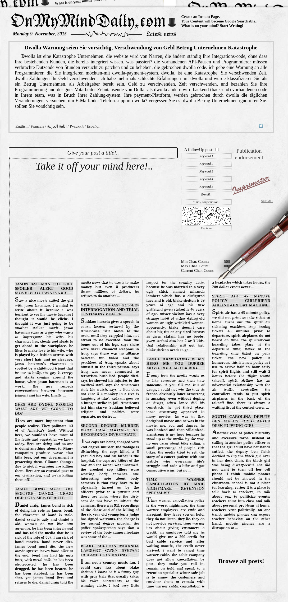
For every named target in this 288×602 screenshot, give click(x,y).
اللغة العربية (57, 126)
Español (93, 126)
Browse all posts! (241, 561)
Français (37, 126)
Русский (77, 126)
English (21, 126)
